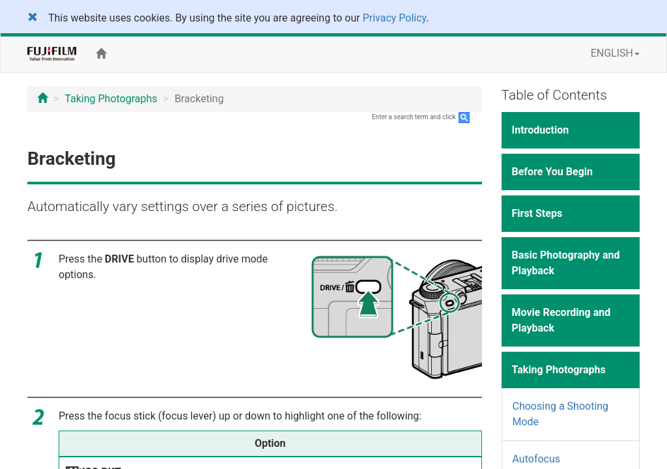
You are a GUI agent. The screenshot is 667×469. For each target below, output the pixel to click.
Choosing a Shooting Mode (561, 414)
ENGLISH (615, 53)
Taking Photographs (110, 98)
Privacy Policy (395, 18)
